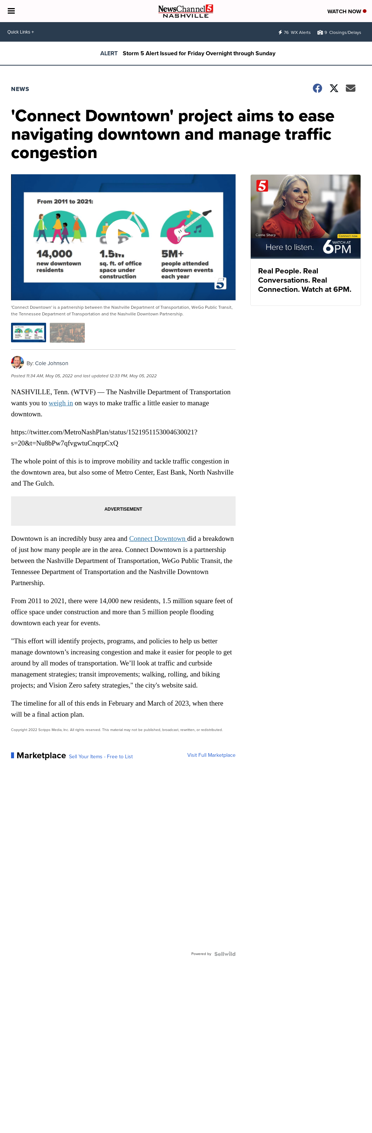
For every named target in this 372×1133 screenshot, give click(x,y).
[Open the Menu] (11, 11)
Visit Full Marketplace (211, 755)
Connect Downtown (158, 538)
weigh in (61, 403)
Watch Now (346, 11)
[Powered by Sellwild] (225, 954)
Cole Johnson (51, 363)
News (20, 89)
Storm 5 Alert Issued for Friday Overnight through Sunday (199, 53)
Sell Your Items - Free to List (101, 756)
